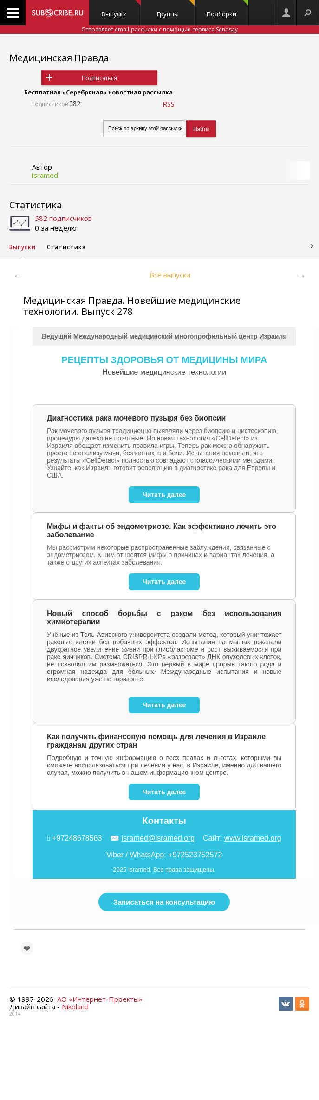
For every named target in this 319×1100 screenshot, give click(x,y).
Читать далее (164, 494)
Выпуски (121, 9)
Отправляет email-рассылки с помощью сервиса (159, 29)
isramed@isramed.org (158, 838)
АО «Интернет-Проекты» (100, 999)
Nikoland (75, 1006)
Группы (176, 9)
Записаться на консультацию (164, 902)
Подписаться (99, 78)
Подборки (227, 9)
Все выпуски (170, 274)
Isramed (44, 175)
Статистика (35, 205)
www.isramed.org (252, 838)
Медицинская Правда (59, 57)
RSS (169, 103)
